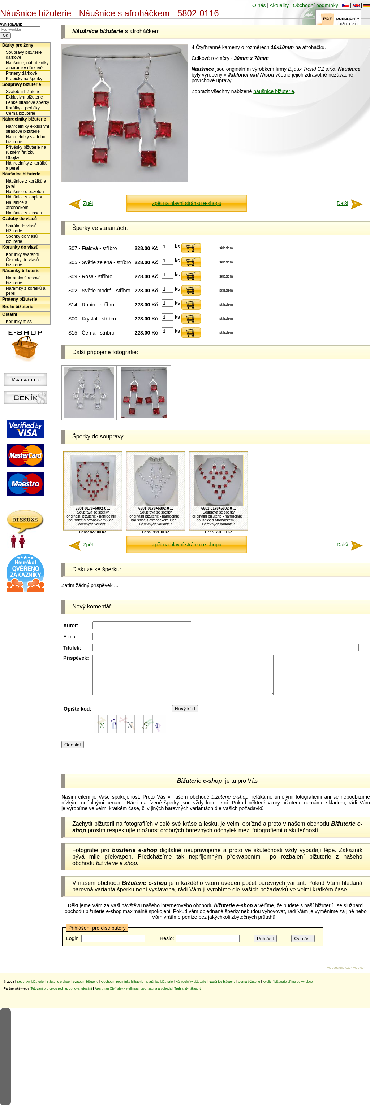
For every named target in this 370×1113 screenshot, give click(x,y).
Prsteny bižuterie (19, 299)
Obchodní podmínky (315, 5)
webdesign (335, 975)
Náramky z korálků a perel (25, 291)
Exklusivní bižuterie (24, 97)
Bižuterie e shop (58, 989)
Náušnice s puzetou (25, 191)
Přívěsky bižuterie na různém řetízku (26, 150)
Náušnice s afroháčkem (17, 205)
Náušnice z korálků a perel (26, 184)
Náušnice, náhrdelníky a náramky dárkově (27, 65)
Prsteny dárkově (21, 73)
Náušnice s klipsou (24, 212)
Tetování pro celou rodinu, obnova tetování (61, 996)
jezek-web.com (355, 975)
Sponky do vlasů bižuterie (22, 239)
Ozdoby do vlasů (19, 218)
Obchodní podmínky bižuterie (122, 989)
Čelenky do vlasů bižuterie (22, 262)
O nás (259, 5)
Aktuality (279, 5)
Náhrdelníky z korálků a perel (26, 166)
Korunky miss (19, 321)
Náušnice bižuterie (21, 173)
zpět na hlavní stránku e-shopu (186, 203)
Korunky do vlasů (20, 247)
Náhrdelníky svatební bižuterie (26, 139)
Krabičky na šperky (24, 78)
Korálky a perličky (23, 107)
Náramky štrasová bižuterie (23, 280)
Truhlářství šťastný (187, 996)
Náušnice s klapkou (24, 197)
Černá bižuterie (20, 113)
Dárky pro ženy (17, 45)
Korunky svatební (22, 254)
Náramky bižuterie (20, 270)
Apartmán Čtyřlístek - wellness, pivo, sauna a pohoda (133, 996)
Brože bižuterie (17, 306)
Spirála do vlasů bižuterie (21, 228)
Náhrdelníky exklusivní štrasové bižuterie (27, 129)
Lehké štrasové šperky (27, 102)
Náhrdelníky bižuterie (24, 119)
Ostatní (9, 314)
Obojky (12, 157)
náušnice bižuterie (273, 91)
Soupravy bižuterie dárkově (24, 55)
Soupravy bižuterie (21, 84)
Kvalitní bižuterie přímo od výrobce (288, 989)
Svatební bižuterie (23, 91)
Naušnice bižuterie (159, 989)
